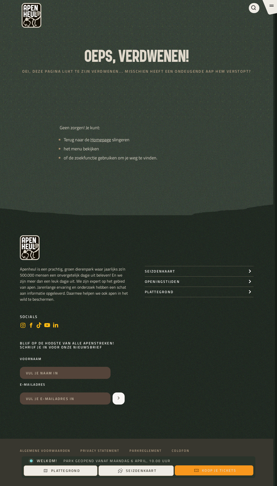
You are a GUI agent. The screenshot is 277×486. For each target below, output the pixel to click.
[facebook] (31, 325)
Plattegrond (61, 470)
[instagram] (23, 325)
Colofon (180, 450)
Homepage (100, 139)
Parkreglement (145, 450)
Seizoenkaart (137, 470)
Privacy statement (99, 450)
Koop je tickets (215, 470)
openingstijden (162, 281)
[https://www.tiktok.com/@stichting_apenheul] (39, 325)
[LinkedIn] (56, 325)
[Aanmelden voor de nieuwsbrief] (119, 398)
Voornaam (31, 359)
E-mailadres (32, 384)
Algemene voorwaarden (45, 450)
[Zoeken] (254, 8)
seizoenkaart (160, 271)
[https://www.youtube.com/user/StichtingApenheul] (47, 325)
